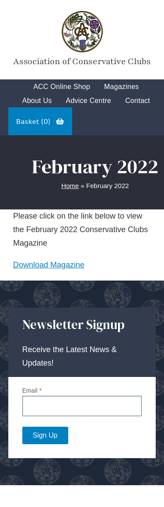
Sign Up (45, 435)
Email (32, 390)
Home (70, 185)
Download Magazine (48, 264)
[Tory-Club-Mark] (82, 12)
